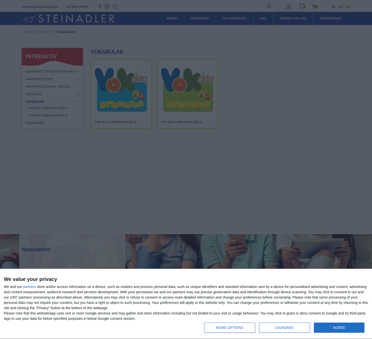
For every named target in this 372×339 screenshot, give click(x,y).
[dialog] (186, 304)
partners (29, 286)
